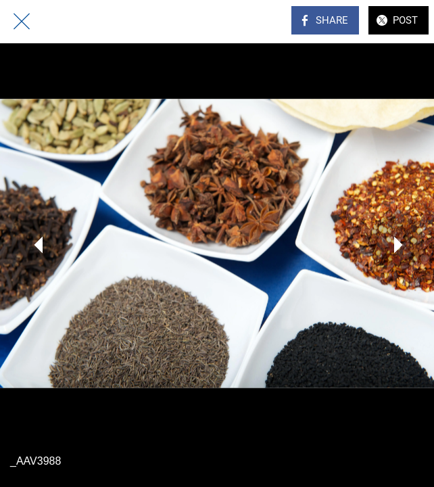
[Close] (22, 22)
